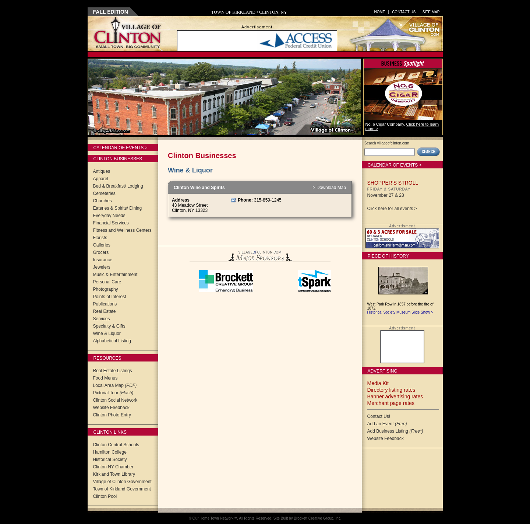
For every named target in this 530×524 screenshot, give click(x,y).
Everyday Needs (109, 215)
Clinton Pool (105, 496)
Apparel (100, 178)
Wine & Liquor (107, 333)
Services (101, 318)
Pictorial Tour (113, 392)
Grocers (101, 252)
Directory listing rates (391, 390)
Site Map (431, 12)
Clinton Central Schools (116, 444)
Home (379, 12)
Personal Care (107, 281)
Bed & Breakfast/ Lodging (118, 186)
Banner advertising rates (395, 396)
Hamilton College (110, 452)
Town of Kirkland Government (122, 489)
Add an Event (387, 423)
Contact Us (404, 12)
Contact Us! (379, 416)
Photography (105, 289)
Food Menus (105, 378)
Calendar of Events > (120, 147)
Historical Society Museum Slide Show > (400, 312)
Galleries (101, 245)
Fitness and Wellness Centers (122, 230)
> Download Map (329, 187)
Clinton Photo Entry (112, 415)
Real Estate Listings (112, 370)
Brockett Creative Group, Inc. (317, 518)
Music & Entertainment (115, 274)
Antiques (101, 171)
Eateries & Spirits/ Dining (117, 208)
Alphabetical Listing (112, 340)
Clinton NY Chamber (113, 466)
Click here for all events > (392, 208)
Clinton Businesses (117, 158)
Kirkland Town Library (114, 474)
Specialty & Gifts (109, 326)
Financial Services (111, 223)
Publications (105, 304)
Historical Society (110, 459)
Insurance (103, 259)
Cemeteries (104, 193)
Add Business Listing (395, 431)
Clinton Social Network (115, 400)
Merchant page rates (390, 403)
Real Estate (104, 311)
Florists (100, 237)
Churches (102, 200)
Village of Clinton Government (122, 481)
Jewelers (101, 267)
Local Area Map (115, 385)
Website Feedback (111, 407)
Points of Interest (109, 296)
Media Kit (378, 383)
